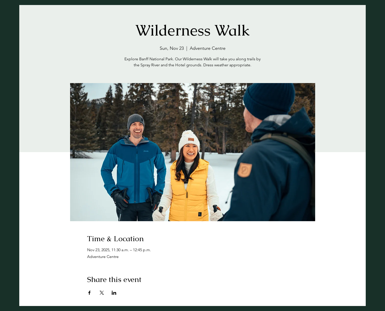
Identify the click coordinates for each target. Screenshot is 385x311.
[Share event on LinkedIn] (114, 293)
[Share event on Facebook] (89, 293)
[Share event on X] (101, 293)
